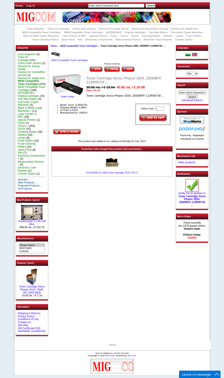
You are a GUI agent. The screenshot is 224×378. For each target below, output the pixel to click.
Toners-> (23, 125)
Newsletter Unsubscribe (32, 331)
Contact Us (24, 322)
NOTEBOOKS (114, 32)
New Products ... (27, 182)
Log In (31, 5)
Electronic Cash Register (158, 39)
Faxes (114, 36)
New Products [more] (28, 200)
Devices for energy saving (113, 28)
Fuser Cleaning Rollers (45, 39)
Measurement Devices (128, 39)
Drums (135, 36)
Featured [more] (25, 263)
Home (19, 5)
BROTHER (31, 248)
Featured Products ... (30, 185)
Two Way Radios (158, 32)
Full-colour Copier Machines (187, 32)
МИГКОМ (109, 355)
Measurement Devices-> (31, 163)
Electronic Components (99, 39)
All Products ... (26, 188)
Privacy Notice (26, 316)
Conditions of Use (28, 319)
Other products (186, 162)
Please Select (31, 245)
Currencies (183, 66)
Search (181, 85)
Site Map (23, 325)
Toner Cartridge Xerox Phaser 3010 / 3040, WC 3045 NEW (32, 288)
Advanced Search (192, 100)
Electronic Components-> (32, 157)
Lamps (179, 36)
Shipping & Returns (29, 313)
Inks (80, 39)
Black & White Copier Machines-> (30, 109)
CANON (31, 251)
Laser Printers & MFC (74, 36)
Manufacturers (25, 238)
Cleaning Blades (151, 36)
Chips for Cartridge (58, 28)
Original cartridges (135, 32)
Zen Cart (132, 355)
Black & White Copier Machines (41, 36)
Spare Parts (68, 39)
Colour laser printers (84, 28)
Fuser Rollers (194, 36)
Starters (168, 36)
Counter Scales (183, 39)
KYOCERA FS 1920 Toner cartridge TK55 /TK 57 (112, 172)
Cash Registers (35, 28)
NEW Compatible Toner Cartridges (83, 32)
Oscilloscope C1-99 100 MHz (32, 222)
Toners (124, 36)
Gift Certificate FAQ (29, 328)
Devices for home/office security (149, 28)
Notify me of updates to (192, 198)
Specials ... (24, 179)
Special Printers (99, 36)
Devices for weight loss (184, 28)
